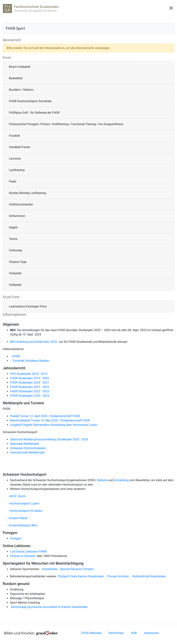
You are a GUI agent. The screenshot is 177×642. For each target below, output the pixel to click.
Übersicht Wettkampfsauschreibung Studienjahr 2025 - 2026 (49, 439)
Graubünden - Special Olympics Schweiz (68, 569)
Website (102, 480)
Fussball (14, 135)
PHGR (16, 356)
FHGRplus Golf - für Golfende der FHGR (34, 112)
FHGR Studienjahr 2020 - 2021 (29, 382)
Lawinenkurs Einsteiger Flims (28, 306)
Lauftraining (16, 170)
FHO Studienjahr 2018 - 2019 (28, 374)
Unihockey (15, 250)
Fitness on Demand (22, 556)
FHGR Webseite (91, 633)
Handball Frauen (19, 147)
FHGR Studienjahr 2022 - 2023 (29, 391)
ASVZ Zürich (17, 496)
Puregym (16, 538)
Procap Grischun (118, 576)
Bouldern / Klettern (21, 89)
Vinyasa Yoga (17, 262)
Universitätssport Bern (23, 525)
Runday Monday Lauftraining (27, 193)
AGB (134, 633)
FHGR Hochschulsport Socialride (30, 101)
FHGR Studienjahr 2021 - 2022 (29, 387)
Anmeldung (121, 480)
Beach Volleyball (19, 66)
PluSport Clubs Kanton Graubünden (81, 576)
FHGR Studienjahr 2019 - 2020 (29, 378)
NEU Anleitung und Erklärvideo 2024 (34, 341)
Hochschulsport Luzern (24, 503)
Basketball (15, 78)
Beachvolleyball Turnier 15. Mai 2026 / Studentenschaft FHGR (50, 420)
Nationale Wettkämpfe (24, 443)
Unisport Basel (18, 518)
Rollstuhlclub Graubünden (149, 576)
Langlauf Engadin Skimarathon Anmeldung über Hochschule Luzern (53, 425)
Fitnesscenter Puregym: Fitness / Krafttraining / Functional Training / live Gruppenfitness (66, 124)
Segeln (13, 227)
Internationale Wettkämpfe (27, 452)
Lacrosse (15, 158)
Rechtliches (116, 633)
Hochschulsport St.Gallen (25, 511)
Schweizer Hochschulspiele (28, 448)
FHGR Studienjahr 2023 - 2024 (30, 395)
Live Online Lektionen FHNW (28, 551)
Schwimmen (17, 216)
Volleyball (15, 273)
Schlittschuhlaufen (21, 204)
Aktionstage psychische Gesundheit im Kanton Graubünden (49, 607)
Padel (12, 181)
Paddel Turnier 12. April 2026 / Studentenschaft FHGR (45, 416)
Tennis (13, 239)
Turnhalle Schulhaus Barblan (30, 360)
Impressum (151, 633)
